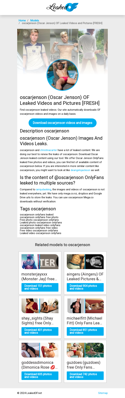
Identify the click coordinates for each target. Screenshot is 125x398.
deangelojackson (80, 170)
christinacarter (48, 150)
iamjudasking (43, 189)
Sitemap (103, 393)
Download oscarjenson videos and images (62, 123)
